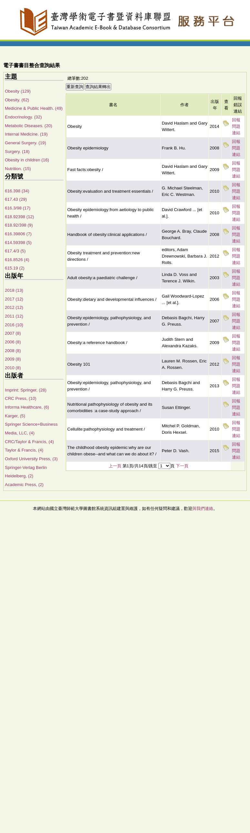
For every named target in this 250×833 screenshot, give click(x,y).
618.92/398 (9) (19, 225)
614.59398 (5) (18, 242)
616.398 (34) (17, 190)
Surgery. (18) (17, 151)
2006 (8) (13, 342)
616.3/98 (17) (17, 208)
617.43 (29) (16, 199)
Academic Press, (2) (24, 484)
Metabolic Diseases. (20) (28, 125)
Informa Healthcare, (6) (27, 407)
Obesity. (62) (17, 99)
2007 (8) (13, 333)
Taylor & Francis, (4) (24, 450)
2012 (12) (14, 307)
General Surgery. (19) (25, 142)
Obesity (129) (18, 91)
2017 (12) (14, 299)
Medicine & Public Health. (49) (34, 108)
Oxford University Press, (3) (31, 458)
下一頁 (182, 465)
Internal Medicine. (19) (26, 134)
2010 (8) (13, 367)
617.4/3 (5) (15, 251)
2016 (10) (14, 324)
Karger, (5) (15, 415)
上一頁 (115, 465)
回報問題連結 (236, 126)
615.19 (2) (15, 268)
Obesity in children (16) (27, 159)
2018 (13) (14, 290)
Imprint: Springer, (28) (25, 390)
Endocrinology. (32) (23, 117)
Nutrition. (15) (18, 168)
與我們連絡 (202, 508)
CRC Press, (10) (20, 398)
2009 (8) (13, 359)
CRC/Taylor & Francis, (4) (29, 441)
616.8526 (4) (17, 259)
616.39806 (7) (18, 233)
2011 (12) (14, 316)
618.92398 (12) (19, 216)
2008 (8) (13, 350)
